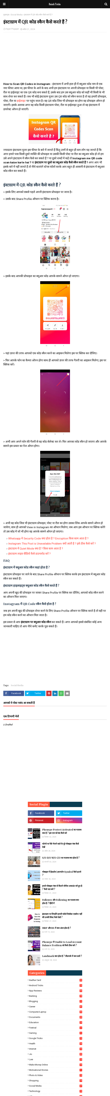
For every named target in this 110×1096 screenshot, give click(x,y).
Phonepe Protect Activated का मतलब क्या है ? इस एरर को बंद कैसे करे (61, 831)
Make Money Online (55, 1064)
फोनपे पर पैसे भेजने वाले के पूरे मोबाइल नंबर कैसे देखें (60, 845)
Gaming (55, 1033)
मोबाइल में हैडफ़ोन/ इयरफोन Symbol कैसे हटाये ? (61, 873)
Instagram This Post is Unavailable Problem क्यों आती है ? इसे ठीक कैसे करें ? (52, 543)
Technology (55, 1091)
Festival (55, 1027)
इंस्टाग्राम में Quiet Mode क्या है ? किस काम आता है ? (35, 548)
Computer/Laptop (55, 1012)
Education (55, 1022)
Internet (55, 1049)
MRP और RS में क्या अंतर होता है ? (56, 928)
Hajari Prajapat (12, 29)
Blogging (55, 1001)
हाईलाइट (21, 100)
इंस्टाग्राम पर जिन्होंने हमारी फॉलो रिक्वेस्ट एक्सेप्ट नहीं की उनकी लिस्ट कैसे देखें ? (62, 916)
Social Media (16, 15)
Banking (55, 996)
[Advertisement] (55, 59)
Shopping (55, 1080)
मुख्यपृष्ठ (6, 15)
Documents (55, 1017)
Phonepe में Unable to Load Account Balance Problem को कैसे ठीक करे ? (62, 944)
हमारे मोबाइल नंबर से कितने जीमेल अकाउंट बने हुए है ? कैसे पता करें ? (62, 888)
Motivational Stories (55, 1070)
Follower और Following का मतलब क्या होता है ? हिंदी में (60, 902)
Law (55, 1059)
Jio (55, 1054)
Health (55, 1043)
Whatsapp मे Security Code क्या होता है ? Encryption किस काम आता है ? (48, 538)
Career (55, 1006)
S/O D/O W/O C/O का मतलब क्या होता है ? (61, 857)
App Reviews (55, 990)
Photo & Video (55, 1075)
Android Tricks (55, 985)
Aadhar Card (55, 980)
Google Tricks (55, 1038)
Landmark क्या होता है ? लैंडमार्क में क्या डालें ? (62, 956)
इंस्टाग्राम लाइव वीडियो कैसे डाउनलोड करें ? (29, 553)
